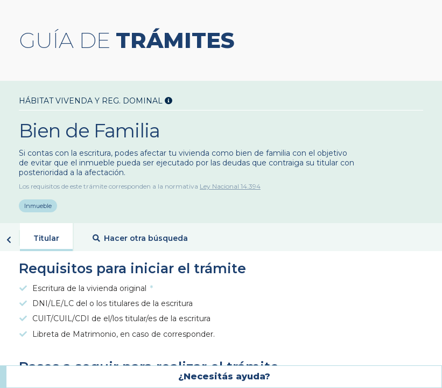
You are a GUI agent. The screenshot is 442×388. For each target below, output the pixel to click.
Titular (46, 240)
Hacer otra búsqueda (140, 240)
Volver (8, 242)
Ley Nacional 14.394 (230, 186)
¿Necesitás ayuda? (224, 376)
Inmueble (38, 207)
